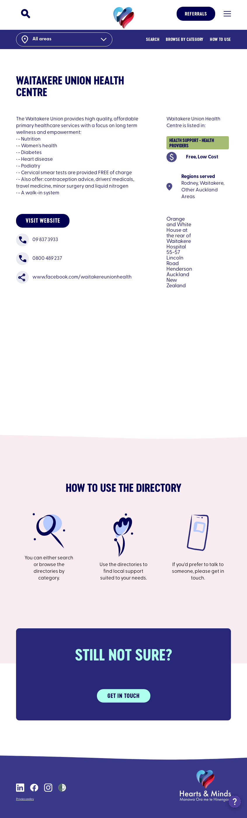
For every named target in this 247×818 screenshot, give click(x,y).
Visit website (43, 220)
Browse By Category (184, 39)
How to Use (220, 39)
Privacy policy (25, 799)
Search (152, 39)
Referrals (196, 14)
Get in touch (123, 695)
